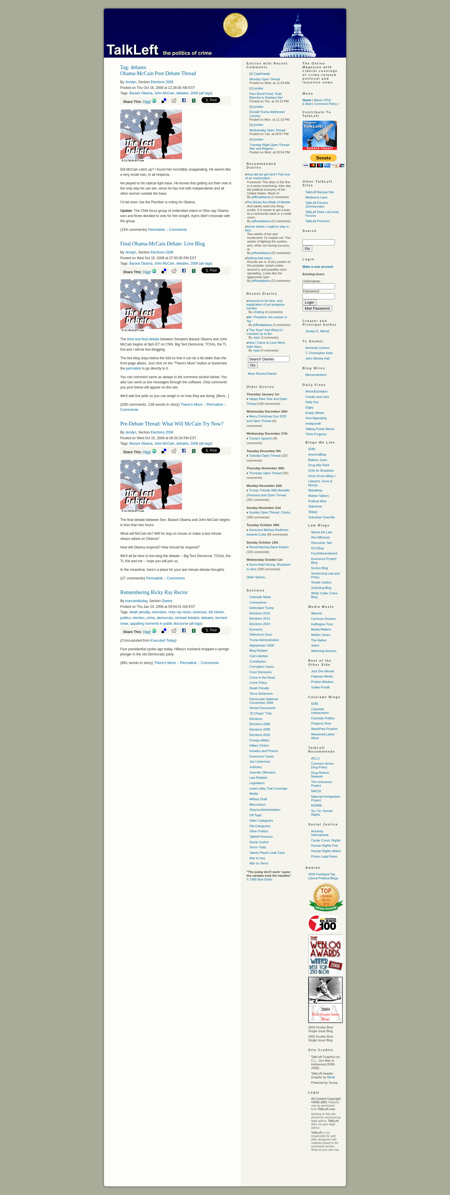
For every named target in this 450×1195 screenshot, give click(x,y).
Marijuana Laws (316, 197)
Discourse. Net (321, 542)
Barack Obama (140, 93)
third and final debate (143, 339)
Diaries (167, 601)
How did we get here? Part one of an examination (267, 176)
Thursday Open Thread (265, 473)
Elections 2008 (162, 82)
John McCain (164, 93)
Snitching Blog (321, 587)
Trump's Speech (260, 438)
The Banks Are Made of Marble (268, 202)
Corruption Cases (261, 666)
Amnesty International (320, 833)
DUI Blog (317, 548)
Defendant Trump (261, 608)
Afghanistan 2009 (261, 645)
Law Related (258, 777)
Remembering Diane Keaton (269, 547)
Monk (331, 1077)
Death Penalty (259, 688)
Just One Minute (322, 671)
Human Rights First (324, 845)
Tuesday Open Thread (264, 455)
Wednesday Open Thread (267, 130)
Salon (315, 645)
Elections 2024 (259, 624)
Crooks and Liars (317, 397)
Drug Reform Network (320, 774)
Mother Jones (320, 634)
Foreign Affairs (259, 740)
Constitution (257, 661)
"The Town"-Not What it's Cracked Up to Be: (265, 331)
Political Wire (317, 501)
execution (159, 612)
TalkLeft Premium (317, 221)
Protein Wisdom (322, 682)
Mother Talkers (318, 495)
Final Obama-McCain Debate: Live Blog (162, 244)
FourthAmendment (324, 553)
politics (125, 618)
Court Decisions (260, 672)
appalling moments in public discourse (159, 624)
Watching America (323, 651)
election (138, 618)
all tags (205, 93)
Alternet (316, 613)
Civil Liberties (258, 656)
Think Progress (316, 434)
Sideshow (315, 506)
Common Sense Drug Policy (322, 765)
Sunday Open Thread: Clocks (269, 512)
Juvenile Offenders (262, 772)
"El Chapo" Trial (260, 713)
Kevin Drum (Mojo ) (321, 476)
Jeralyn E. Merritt (317, 331)
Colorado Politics (323, 718)
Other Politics (258, 831)
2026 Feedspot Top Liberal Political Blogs (323, 876)
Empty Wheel (314, 413)
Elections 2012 (259, 618)
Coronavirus (257, 602)
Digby (309, 407)
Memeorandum (316, 374)
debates (182, 93)
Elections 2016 (259, 613)
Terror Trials (257, 847)
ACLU (315, 758)
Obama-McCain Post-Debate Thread (158, 73)
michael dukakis (187, 618)
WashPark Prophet (324, 729)
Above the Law (321, 532)
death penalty (139, 612)
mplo (256, 337)
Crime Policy (258, 682)
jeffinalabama (261, 197)
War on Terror (259, 863)
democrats (165, 618)
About (318, 100)
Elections (255, 718)
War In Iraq (257, 858)
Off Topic (255, 815)
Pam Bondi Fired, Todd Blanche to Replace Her (266, 95)
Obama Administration (264, 809)
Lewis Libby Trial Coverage (268, 788)
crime (150, 618)
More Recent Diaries (262, 373)
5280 (311, 449)
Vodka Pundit (320, 687)
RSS (328, 100)
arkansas (200, 612)
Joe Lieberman (259, 761)
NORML (317, 805)
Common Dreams (323, 618)
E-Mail (306, 104)
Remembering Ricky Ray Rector (154, 592)
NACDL (316, 791)
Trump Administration (264, 640)
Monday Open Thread (264, 79)
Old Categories (259, 826)
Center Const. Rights (325, 840)
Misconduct (257, 804)
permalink (133, 368)
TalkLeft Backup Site (319, 192)
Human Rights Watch (326, 851)
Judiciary (255, 767)
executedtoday (136, 601)
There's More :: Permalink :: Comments (186, 663)
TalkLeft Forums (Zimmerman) (316, 204)
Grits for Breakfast (321, 470)
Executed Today (163, 640)
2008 (194, 93)
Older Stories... (257, 577)
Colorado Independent (320, 710)
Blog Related (258, 650)
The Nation (319, 640)
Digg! (147, 102)
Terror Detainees (261, 693)
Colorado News (260, 597)
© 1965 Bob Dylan (259, 879)
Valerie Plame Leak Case (267, 852)
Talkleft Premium (261, 836)
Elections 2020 (259, 735)
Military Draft (258, 799)
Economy (256, 629)
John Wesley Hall (317, 358)
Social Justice (259, 842)
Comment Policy (325, 104)
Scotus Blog (319, 568)
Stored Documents (262, 708)
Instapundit (313, 423)
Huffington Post (322, 624)
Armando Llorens (317, 347)
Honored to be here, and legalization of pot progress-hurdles (266, 304)
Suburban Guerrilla (321, 517)
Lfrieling (258, 312)
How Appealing (315, 418)
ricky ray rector (179, 612)
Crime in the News (262, 677)
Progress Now (321, 723)
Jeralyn (130, 82)
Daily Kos (312, 402)
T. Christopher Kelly (319, 353)
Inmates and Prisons (263, 751)
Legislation (257, 783)
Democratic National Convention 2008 (263, 700)
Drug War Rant (318, 465)
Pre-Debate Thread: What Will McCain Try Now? (171, 424)
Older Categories (261, 820)
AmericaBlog (317, 454)
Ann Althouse (320, 537)
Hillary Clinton (259, 745)
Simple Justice (321, 582)
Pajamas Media (322, 676)
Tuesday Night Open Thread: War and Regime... (269, 146)
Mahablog (315, 490)
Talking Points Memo (320, 429)
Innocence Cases (261, 756)
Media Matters (321, 629)
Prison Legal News (324, 856)
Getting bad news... (260, 258)
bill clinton (216, 612)
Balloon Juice (317, 460)
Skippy (313, 511)
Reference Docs (260, 634)
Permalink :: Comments (167, 229)
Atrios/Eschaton (316, 391)
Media (253, 793)
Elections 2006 (259, 724)
